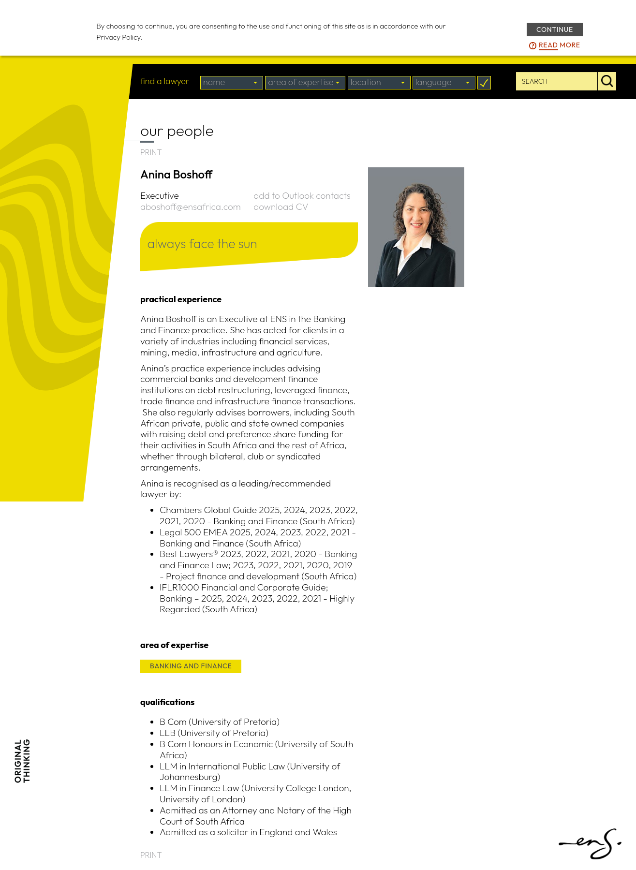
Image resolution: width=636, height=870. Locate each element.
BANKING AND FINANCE (191, 666)
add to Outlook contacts (301, 195)
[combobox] (231, 82)
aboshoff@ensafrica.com (190, 206)
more (559, 45)
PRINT (151, 152)
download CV (280, 206)
